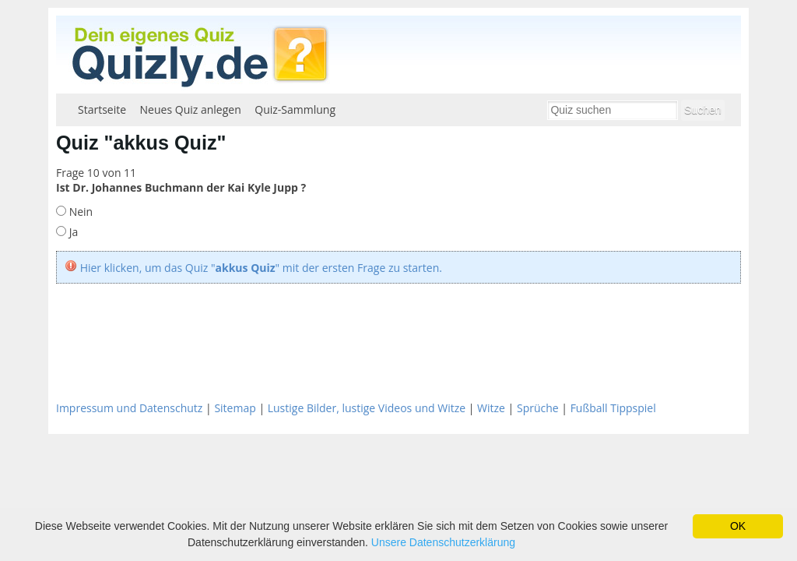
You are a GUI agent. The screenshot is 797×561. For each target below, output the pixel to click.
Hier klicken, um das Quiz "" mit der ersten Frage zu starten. (261, 267)
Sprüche (538, 407)
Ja (72, 231)
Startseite (102, 109)
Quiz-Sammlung (295, 109)
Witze (491, 407)
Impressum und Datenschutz (129, 407)
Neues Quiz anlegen (190, 109)
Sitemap (234, 407)
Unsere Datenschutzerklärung (443, 542)
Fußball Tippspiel (613, 407)
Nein (79, 211)
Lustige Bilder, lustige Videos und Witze (366, 407)
